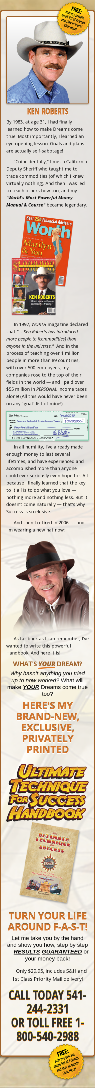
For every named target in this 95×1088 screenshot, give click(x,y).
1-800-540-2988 (50, 1029)
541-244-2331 (56, 1001)
